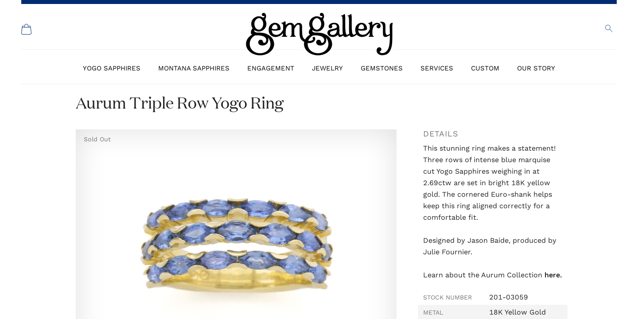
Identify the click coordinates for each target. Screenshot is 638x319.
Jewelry (327, 68)
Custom (485, 68)
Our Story (536, 68)
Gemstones (382, 68)
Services (436, 68)
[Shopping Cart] (26, 29)
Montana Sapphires (194, 68)
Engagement (270, 68)
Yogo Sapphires (111, 68)
